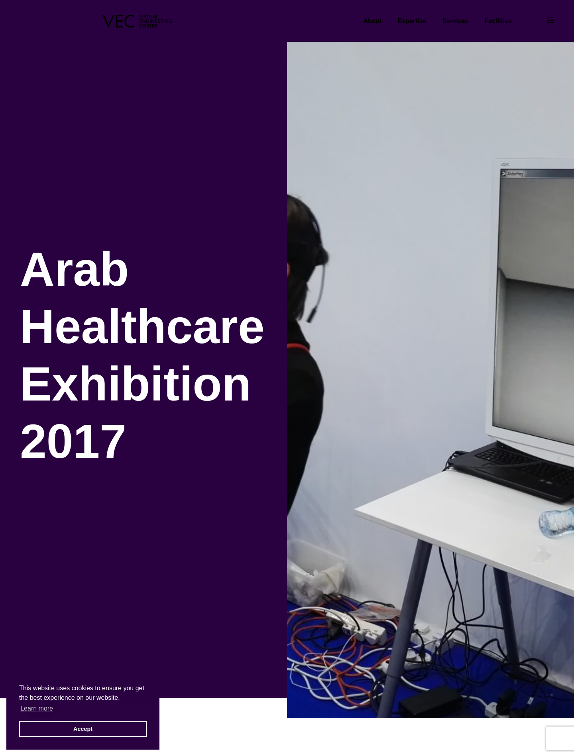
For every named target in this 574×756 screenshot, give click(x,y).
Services (455, 21)
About (372, 21)
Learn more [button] (36, 708)
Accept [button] (82, 729)
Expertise (412, 21)
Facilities (498, 21)
